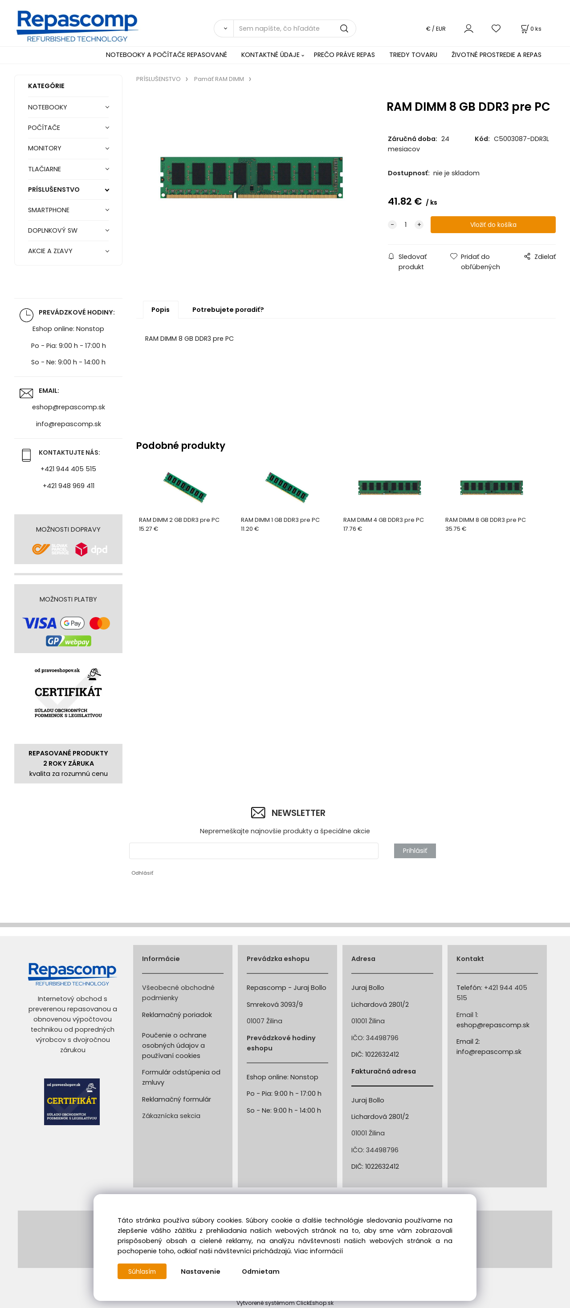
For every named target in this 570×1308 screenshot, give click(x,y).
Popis (160, 309)
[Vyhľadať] (223, 28)
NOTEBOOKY (47, 107)
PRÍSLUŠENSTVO (54, 189)
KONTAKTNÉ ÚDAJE (270, 54)
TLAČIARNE (44, 169)
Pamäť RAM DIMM (219, 79)
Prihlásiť (415, 850)
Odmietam (262, 1271)
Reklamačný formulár (176, 1099)
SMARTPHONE (48, 210)
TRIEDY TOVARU (413, 54)
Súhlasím (143, 1271)
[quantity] (406, 225)
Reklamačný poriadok (177, 1014)
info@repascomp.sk (68, 424)
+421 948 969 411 (68, 485)
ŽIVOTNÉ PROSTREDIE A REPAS (497, 54)
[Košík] (530, 28)
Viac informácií (318, 1251)
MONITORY (44, 148)
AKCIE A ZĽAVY (50, 250)
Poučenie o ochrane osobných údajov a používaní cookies (174, 1045)
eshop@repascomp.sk (68, 407)
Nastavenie (202, 1271)
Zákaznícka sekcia (171, 1115)
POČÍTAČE (44, 127)
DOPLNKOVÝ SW (52, 230)
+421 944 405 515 (68, 468)
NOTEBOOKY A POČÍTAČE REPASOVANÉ (166, 54)
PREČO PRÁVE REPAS (344, 54)
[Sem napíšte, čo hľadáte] (294, 28)
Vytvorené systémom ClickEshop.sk (285, 1303)
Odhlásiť (142, 872)
